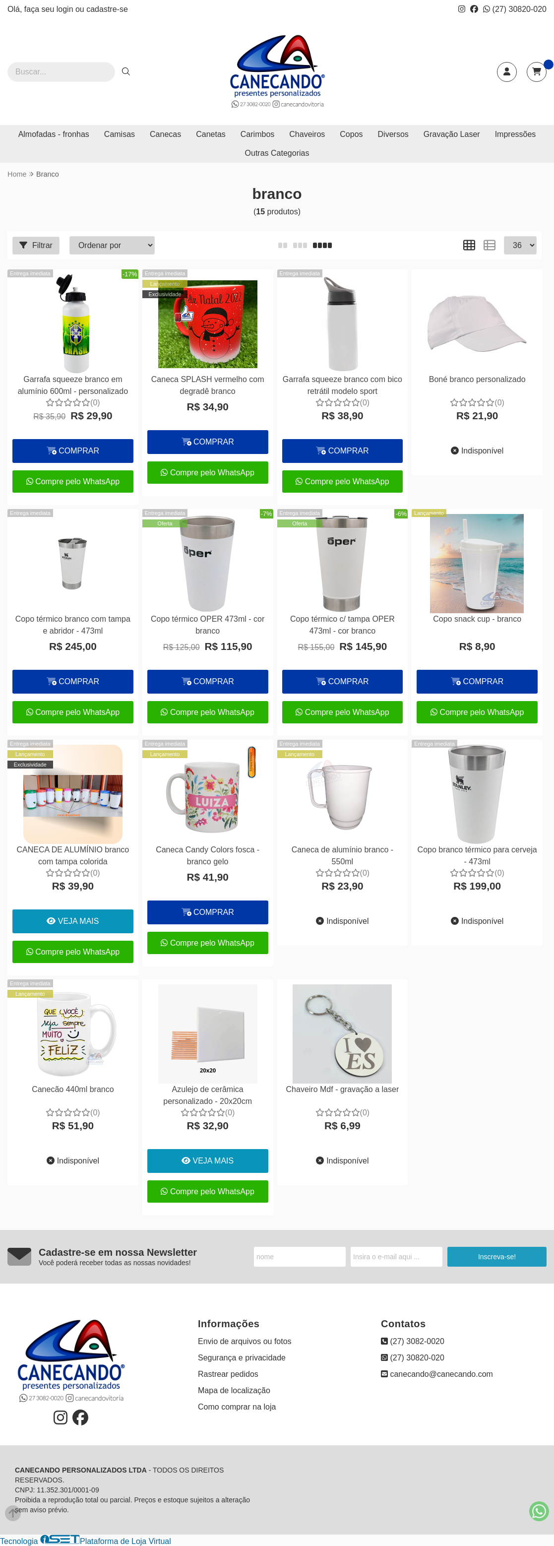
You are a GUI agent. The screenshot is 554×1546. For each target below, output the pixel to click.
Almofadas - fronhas (53, 134)
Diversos (393, 134)
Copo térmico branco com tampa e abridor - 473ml (72, 625)
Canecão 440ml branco (73, 1089)
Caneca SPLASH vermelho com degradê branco (207, 385)
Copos (351, 134)
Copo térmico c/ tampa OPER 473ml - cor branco (342, 625)
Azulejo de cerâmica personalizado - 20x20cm (207, 1095)
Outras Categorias (277, 153)
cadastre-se (107, 9)
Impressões (515, 134)
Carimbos (257, 134)
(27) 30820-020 (515, 9)
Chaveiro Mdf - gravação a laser (342, 1089)
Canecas (165, 134)
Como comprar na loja (237, 1407)
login (66, 9)
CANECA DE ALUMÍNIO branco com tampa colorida (73, 855)
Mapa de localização (234, 1390)
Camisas (119, 134)
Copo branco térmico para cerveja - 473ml (477, 855)
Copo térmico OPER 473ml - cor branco (207, 625)
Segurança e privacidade (242, 1357)
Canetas (211, 134)
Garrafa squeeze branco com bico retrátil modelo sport (342, 385)
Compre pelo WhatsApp (73, 481)
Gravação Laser (452, 134)
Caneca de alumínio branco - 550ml (342, 855)
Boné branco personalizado (477, 379)
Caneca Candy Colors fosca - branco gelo (207, 855)
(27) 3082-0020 (412, 1341)
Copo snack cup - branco (477, 619)
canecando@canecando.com (437, 1374)
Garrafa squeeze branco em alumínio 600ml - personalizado (73, 385)
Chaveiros (307, 134)
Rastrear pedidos (228, 1374)
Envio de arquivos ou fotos (245, 1341)
